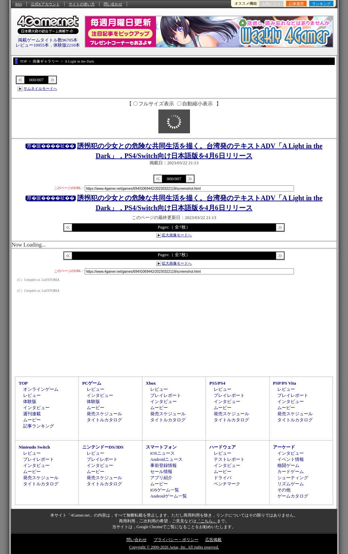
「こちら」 (206, 521)
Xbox (151, 383)
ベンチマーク (227, 483)
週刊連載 (32, 413)
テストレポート (229, 459)
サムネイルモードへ (40, 88)
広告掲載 (213, 539)
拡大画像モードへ (177, 235)
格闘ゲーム (288, 465)
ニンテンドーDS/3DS (102, 447)
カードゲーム (290, 471)
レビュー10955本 (32, 45)
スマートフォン (161, 447)
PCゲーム (91, 383)
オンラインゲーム (40, 389)
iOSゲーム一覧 (164, 489)
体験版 (29, 401)
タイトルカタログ (104, 419)
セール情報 (161, 471)
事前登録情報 (163, 465)
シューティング (292, 477)
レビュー (32, 395)
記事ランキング (38, 426)
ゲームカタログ (292, 496)
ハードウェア (222, 447)
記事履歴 (296, 4)
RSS (18, 4)
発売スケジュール (104, 413)
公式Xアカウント (45, 4)
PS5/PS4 (217, 383)
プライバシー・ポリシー (176, 539)
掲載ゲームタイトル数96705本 (48, 40)
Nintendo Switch (34, 447)
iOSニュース (162, 453)
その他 (284, 489)
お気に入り (271, 4)
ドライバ (222, 477)
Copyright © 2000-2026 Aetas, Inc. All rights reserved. (174, 547)
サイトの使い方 (82, 4)
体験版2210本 (66, 45)
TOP (23, 383)
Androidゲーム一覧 (168, 496)
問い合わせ (113, 4)
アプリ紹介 (161, 477)
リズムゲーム (290, 483)
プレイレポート (165, 395)
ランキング (321, 4)
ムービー (32, 419)
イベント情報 (290, 459)
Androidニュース (166, 459)
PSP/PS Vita (284, 383)
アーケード (284, 447)
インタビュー (36, 407)
